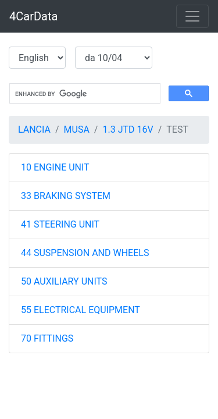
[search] (83, 94)
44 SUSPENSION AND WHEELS (85, 252)
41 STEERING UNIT (60, 224)
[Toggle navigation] (192, 16)
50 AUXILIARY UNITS (64, 281)
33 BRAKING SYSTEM (65, 195)
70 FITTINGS (47, 338)
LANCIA (34, 129)
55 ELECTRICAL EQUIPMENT (80, 309)
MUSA (77, 129)
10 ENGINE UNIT (55, 167)
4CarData (33, 16)
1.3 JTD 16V (127, 129)
